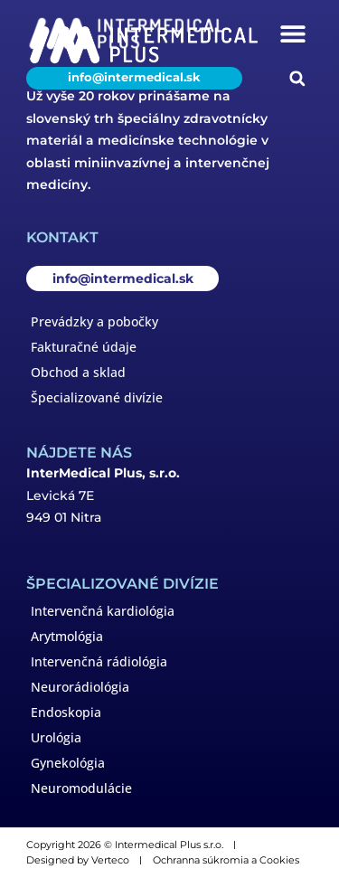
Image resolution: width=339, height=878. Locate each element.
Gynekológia (68, 762)
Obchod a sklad (78, 372)
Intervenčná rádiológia (99, 661)
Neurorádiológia (80, 686)
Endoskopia (66, 712)
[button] (292, 33)
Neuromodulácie (81, 788)
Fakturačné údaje (84, 346)
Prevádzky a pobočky (94, 321)
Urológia (56, 737)
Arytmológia (67, 636)
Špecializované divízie (97, 397)
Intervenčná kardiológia (102, 610)
